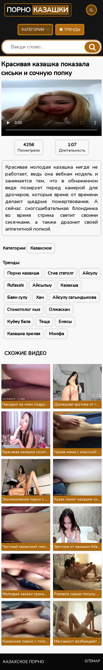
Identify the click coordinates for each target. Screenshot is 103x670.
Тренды (69, 29)
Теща (44, 322)
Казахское (41, 248)
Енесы (65, 322)
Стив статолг (61, 273)
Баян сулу (17, 297)
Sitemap (92, 661)
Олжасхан (59, 310)
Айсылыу (42, 285)
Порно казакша (23, 273)
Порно (38, 10)
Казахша (69, 285)
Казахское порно (23, 661)
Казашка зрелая (23, 334)
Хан (40, 297)
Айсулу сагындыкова (74, 297)
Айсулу (89, 273)
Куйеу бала (18, 322)
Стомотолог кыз (23, 310)
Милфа (56, 334)
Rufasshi (15, 285)
